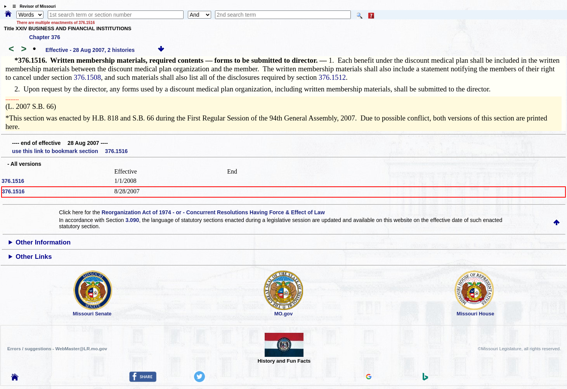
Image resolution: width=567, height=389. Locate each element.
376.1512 (332, 77)
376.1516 (13, 181)
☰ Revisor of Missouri (32, 6)
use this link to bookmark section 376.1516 (70, 151)
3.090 (132, 220)
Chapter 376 (44, 37)
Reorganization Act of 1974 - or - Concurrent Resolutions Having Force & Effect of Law (213, 212)
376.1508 (87, 77)
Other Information (43, 242)
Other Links (34, 256)
